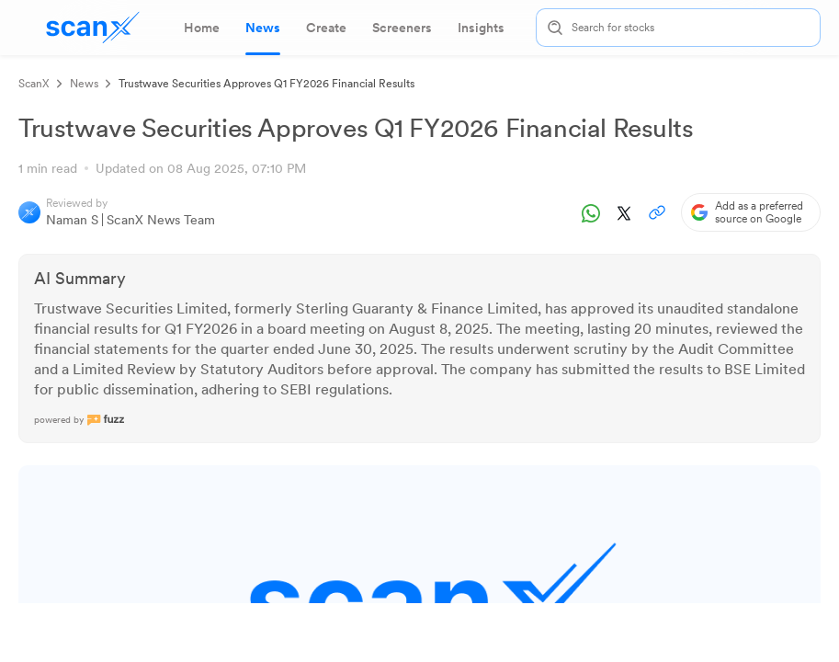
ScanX (34, 83)
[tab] (202, 27)
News (84, 83)
